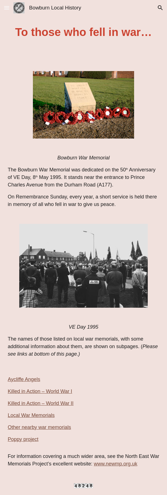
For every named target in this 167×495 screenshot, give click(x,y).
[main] (84, 32)
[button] (6, 7)
